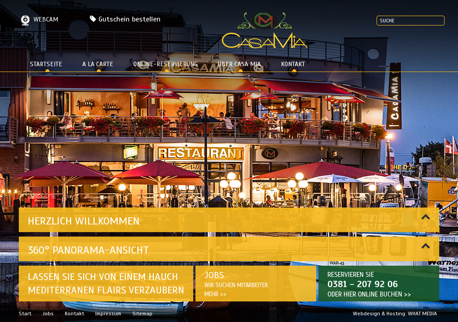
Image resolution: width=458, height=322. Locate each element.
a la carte (97, 64)
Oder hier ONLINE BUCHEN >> (369, 294)
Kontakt (293, 64)
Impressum (108, 313)
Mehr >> (215, 294)
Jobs (48, 313)
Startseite (46, 64)
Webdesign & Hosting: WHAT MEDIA (395, 313)
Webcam (38, 19)
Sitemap (142, 313)
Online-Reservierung (165, 64)
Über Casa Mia (239, 64)
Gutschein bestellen (129, 19)
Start (25, 313)
